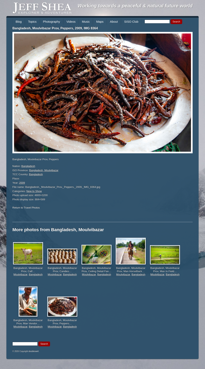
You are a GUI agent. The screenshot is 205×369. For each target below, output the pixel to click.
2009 (22, 182)
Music (86, 21)
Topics (32, 21)
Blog (19, 21)
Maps (100, 21)
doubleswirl (34, 351)
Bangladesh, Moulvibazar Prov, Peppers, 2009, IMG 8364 (55, 28)
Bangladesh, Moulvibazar (43, 170)
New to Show (34, 191)
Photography (51, 21)
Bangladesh (28, 166)
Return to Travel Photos (26, 207)
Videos (71, 21)
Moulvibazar (20, 274)
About (114, 21)
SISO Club (131, 21)
